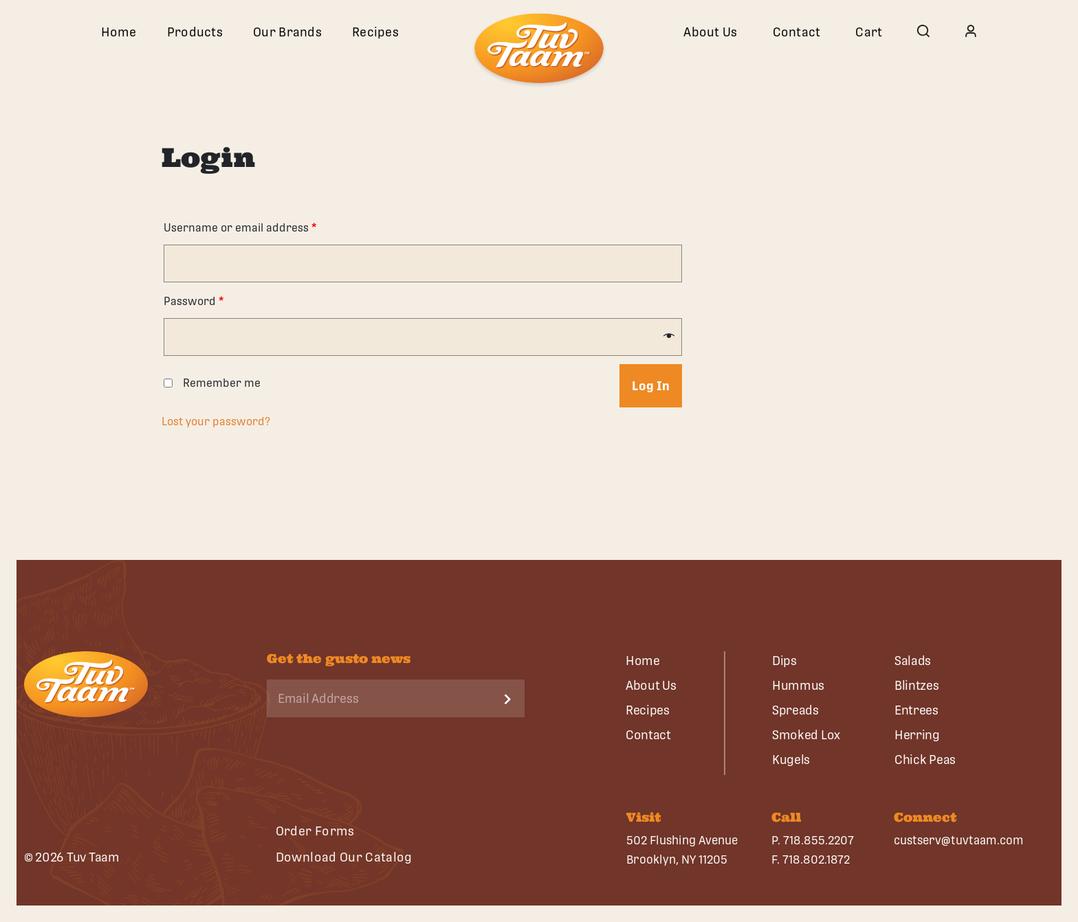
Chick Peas (925, 759)
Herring (917, 735)
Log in (651, 386)
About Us (710, 32)
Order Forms (315, 831)
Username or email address (240, 227)
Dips (784, 660)
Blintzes (916, 685)
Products (195, 32)
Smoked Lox (806, 735)
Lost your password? (216, 421)
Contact (797, 32)
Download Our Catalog (344, 857)
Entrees (916, 710)
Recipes (375, 32)
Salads (912, 660)
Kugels (791, 759)
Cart (868, 32)
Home (119, 32)
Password (194, 301)
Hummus (798, 685)
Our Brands (287, 32)
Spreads (795, 710)
